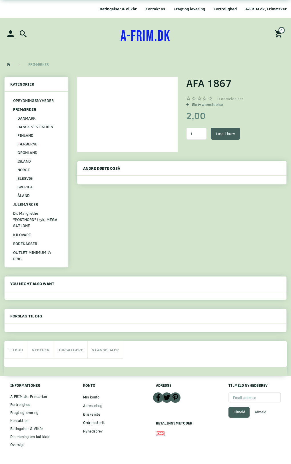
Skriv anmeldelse (207, 104)
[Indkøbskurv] (279, 33)
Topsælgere (70, 349)
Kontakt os (155, 8)
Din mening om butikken (30, 436)
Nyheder (40, 349)
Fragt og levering (189, 8)
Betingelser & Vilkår (118, 8)
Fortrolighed (225, 8)
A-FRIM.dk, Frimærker (266, 8)
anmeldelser (230, 98)
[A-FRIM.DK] (145, 36)
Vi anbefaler (105, 349)
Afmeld (260, 411)
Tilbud (16, 349)
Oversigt (17, 444)
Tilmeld (239, 411)
